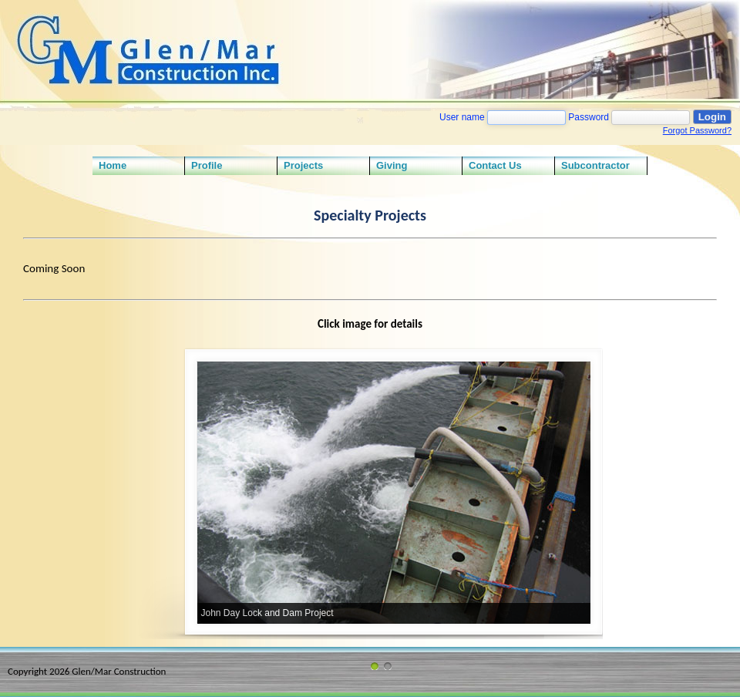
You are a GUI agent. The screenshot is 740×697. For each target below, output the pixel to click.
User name (462, 117)
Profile (206, 165)
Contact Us (495, 165)
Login (712, 117)
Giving (391, 165)
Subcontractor (595, 165)
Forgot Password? (697, 130)
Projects (303, 165)
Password (588, 117)
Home (112, 165)
